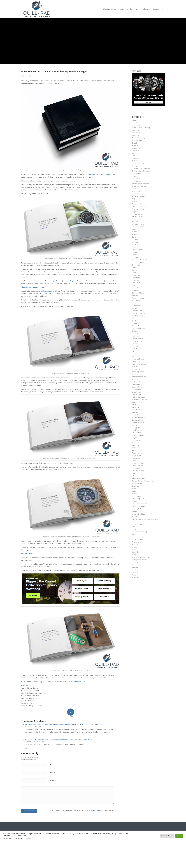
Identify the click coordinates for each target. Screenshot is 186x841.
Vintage (134, 511)
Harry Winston (137, 341)
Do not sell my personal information (17, 838)
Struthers (135, 486)
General (135, 572)
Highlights (135, 577)
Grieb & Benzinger (138, 328)
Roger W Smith (137, 455)
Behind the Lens (138, 163)
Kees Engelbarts (138, 372)
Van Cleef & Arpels (138, 506)
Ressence (135, 445)
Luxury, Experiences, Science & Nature (146, 519)
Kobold (134, 374)
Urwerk (134, 501)
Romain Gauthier (138, 463)
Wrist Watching (137, 194)
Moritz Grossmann (138, 415)
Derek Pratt (136, 283)
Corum (134, 270)
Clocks (134, 267)
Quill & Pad (136, 178)
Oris (133, 156)
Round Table (136, 181)
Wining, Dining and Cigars (141, 557)
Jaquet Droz (136, 361)
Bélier (134, 229)
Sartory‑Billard (137, 125)
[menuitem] (110, 9)
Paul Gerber (136, 433)
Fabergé (135, 295)
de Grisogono (137, 280)
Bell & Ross (136, 232)
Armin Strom (136, 219)
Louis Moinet (136, 392)
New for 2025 (136, 130)
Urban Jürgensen (138, 499)
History (134, 176)
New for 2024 (136, 133)
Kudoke (135, 379)
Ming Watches (137, 410)
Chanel (134, 255)
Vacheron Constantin (139, 504)
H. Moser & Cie (137, 333)
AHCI (133, 199)
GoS (133, 318)
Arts (133, 521)
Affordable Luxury (138, 138)
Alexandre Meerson (139, 206)
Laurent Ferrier (137, 387)
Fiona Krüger (136, 300)
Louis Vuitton (136, 394)
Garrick (134, 308)
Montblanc (136, 412)
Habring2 (135, 336)
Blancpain (135, 234)
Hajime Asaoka (137, 339)
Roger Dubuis (137, 453)
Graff (134, 321)
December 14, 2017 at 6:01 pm (34, 741)
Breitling (135, 244)
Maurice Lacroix (137, 402)
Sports (134, 549)
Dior (133, 285)
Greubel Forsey (137, 326)
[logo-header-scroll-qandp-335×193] (36, 9)
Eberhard (135, 290)
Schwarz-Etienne (138, 471)
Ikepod (134, 153)
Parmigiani (136, 427)
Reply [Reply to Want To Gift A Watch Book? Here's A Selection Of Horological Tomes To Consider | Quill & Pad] (26, 748)
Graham (135, 323)
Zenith (134, 516)
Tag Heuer (136, 488)
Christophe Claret (138, 262)
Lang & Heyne (137, 384)
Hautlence (135, 344)
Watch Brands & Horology (141, 128)
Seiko (134, 473)
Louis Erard (136, 148)
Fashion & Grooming (139, 532)
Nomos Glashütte (138, 417)
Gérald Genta (137, 311)
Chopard (135, 257)
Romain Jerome (137, 466)
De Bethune (136, 278)
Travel (134, 555)
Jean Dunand (136, 366)
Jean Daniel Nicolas (139, 364)
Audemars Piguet (138, 224)
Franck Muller (137, 306)
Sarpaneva (136, 468)
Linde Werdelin (137, 389)
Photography (136, 542)
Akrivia (134, 201)
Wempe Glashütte (138, 514)
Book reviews (137, 524)
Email (52, 773)
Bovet (134, 237)
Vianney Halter (137, 509)
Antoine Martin (137, 214)
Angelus (135, 212)
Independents (137, 354)
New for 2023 (136, 135)
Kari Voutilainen (137, 369)
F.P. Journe (136, 303)
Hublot (134, 349)
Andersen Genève (138, 204)
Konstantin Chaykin (139, 377)
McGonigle (136, 407)
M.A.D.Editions (137, 140)
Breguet (135, 239)
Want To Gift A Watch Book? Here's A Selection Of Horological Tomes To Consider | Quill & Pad (58, 739)
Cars (133, 527)
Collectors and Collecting (141, 168)
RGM (133, 448)
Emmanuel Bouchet (139, 293)
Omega (134, 425)
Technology (136, 552)
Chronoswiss (136, 265)
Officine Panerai (138, 422)
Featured (135, 575)
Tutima (134, 494)
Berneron (135, 122)
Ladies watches (137, 382)
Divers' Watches (138, 288)
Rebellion (135, 443)
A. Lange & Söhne (138, 196)
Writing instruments (139, 560)
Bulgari (134, 247)
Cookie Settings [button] (166, 836)
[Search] (162, 9)
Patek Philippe (137, 430)
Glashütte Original (138, 316)
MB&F (134, 405)
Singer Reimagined (139, 478)
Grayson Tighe (137, 565)
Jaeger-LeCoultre (138, 359)
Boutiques (135, 166)
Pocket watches (137, 440)
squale (134, 120)
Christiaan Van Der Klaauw (141, 260)
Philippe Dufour (137, 435)
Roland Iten (136, 458)
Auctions (135, 161)
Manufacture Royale (139, 400)
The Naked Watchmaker (140, 184)
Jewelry (134, 534)
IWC (133, 356)
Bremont (135, 242)
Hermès (135, 346)
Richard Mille (136, 450)
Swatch (134, 143)
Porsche (135, 529)
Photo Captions (137, 539)
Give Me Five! (137, 173)
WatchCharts (136, 191)
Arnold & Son (136, 222)
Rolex (134, 461)
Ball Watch (136, 145)
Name (52, 765)
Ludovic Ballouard (138, 397)
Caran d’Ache (137, 562)
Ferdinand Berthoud (139, 298)
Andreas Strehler (138, 209)
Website (53, 780)
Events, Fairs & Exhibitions (141, 171)
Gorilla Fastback (138, 150)
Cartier (134, 252)
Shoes (134, 547)
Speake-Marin (137, 483)
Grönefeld (136, 331)
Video (134, 189)
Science (135, 544)
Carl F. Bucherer (137, 250)
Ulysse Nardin (137, 496)
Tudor (134, 491)
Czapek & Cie (137, 275)
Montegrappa (137, 570)
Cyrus (134, 272)
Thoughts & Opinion (139, 186)
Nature (134, 537)
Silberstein (136, 476)
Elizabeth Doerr (28, 76)
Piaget (134, 438)
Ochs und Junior (137, 420)
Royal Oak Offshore (139, 227)
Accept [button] (179, 836)
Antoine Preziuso (138, 217)
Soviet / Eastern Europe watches (143, 481)
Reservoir (135, 158)
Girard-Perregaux (138, 313)
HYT (133, 351)
